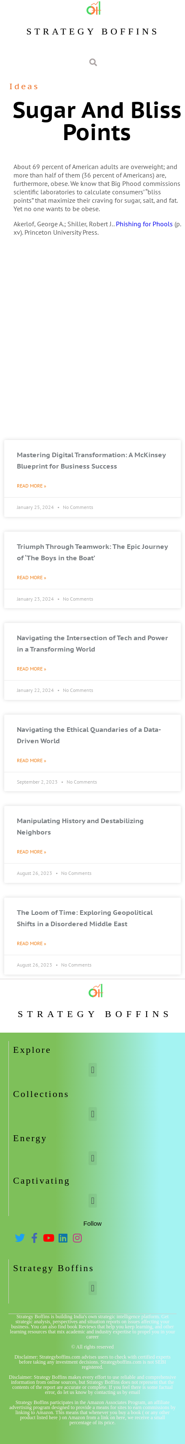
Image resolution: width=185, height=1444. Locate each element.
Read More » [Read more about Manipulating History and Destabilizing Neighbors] (31, 851)
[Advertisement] (92, 339)
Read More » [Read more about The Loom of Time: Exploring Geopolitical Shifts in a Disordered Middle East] (31, 943)
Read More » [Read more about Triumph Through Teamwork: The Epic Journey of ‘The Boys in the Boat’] (31, 577)
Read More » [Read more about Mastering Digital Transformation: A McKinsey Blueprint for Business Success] (31, 485)
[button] (92, 1070)
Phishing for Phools (144, 224)
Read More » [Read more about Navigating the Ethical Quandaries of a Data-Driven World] (31, 760)
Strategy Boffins (92, 31)
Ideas (24, 86)
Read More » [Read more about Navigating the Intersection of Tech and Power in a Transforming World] (31, 668)
